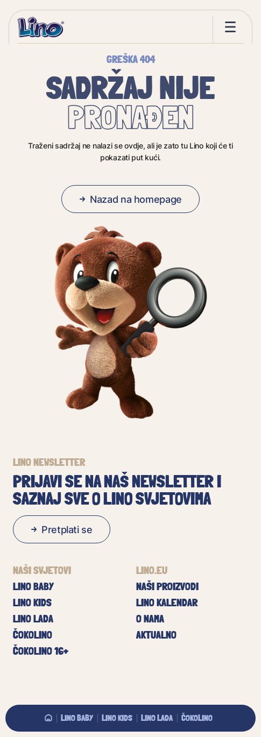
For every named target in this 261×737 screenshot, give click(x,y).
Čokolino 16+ (40, 651)
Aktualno (156, 634)
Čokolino (197, 717)
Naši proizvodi (167, 586)
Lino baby (77, 717)
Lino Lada (157, 717)
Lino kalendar (166, 602)
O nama (150, 618)
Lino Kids (117, 717)
